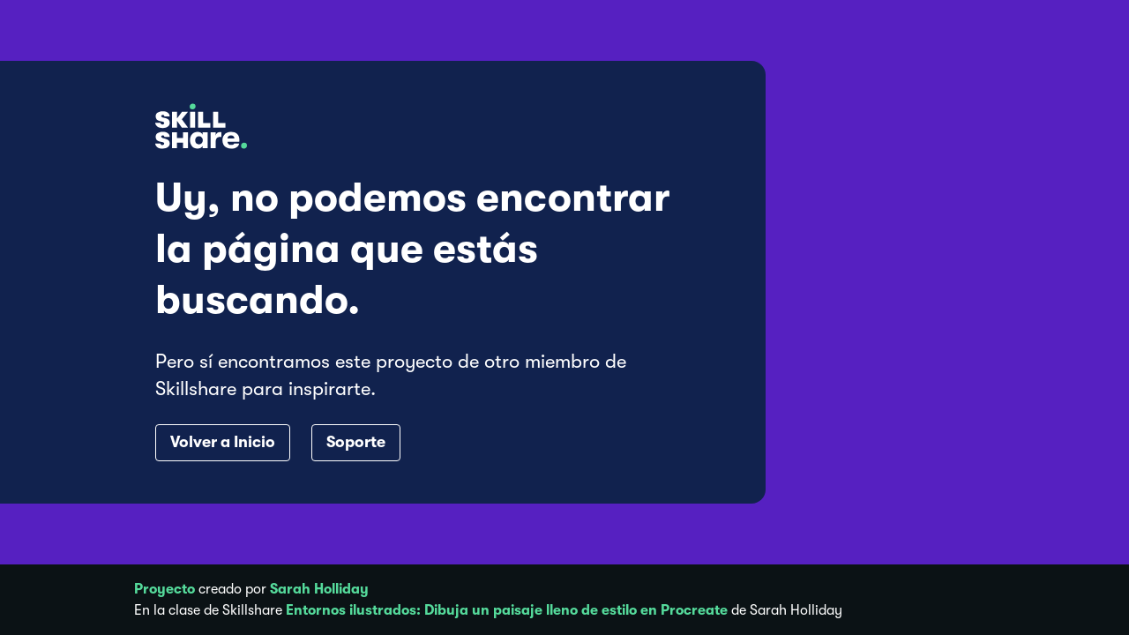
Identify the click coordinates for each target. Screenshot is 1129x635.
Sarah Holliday (319, 589)
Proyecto (164, 589)
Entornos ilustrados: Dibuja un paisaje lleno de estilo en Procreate (507, 610)
